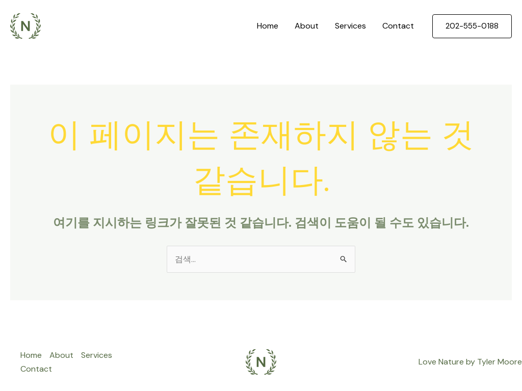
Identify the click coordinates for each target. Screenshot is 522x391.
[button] (472, 26)
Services (350, 25)
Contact (398, 25)
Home (267, 25)
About (307, 25)
